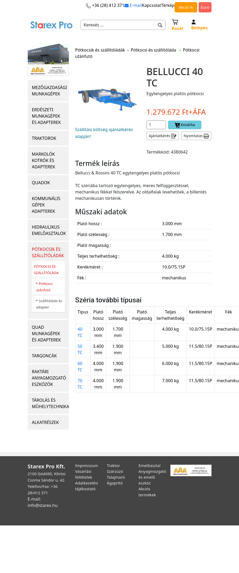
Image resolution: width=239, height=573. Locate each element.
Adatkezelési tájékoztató (86, 485)
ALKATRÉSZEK (45, 422)
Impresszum (86, 465)
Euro (205, 7)
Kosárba (185, 125)
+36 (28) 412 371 (105, 5)
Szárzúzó (115, 471)
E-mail (133, 5)
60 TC (80, 367)
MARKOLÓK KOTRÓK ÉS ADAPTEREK (43, 160)
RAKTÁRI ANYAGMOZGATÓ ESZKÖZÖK (49, 378)
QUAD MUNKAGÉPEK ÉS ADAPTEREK (46, 333)
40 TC (80, 332)
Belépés (199, 25)
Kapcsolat (151, 5)
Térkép (168, 5)
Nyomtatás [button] (196, 136)
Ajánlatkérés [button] (163, 136)
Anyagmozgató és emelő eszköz (152, 477)
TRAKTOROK (44, 138)
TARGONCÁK (44, 356)
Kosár (178, 24)
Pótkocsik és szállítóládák (100, 50)
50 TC (80, 349)
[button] (160, 25)
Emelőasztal (150, 465)
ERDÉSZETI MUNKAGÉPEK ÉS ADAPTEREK (46, 116)
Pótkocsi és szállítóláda (154, 50)
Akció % (186, 7)
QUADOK (41, 183)
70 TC (80, 384)
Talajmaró (116, 477)
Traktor (113, 465)
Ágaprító (115, 483)
